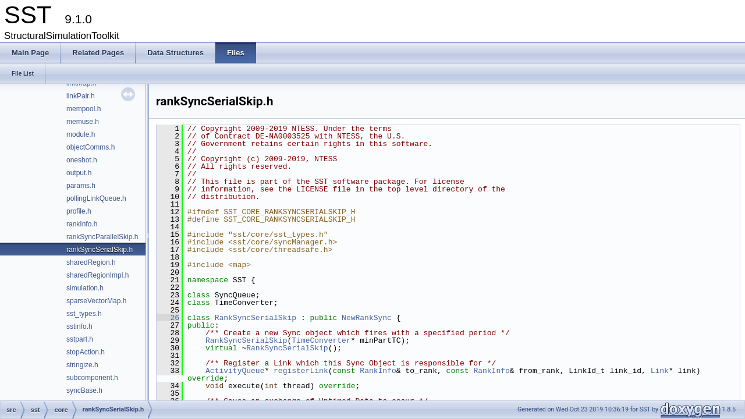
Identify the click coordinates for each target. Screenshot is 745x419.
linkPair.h (80, 96)
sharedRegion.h (91, 262)
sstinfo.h (79, 326)
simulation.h (85, 288)
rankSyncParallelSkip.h (102, 237)
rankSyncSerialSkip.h (99, 250)
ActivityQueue (234, 370)
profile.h (78, 211)
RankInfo (378, 370)
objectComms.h (90, 147)
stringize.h (82, 365)
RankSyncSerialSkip (255, 318)
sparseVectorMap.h (96, 301)
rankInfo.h (81, 224)
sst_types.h (84, 314)
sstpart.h (79, 339)
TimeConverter (321, 340)
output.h (78, 173)
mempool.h (83, 109)
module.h (80, 134)
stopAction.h (85, 352)
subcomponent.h (92, 378)
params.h (80, 186)
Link (660, 370)
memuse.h (82, 122)
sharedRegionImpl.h (97, 275)
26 (168, 318)
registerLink (301, 370)
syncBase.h (84, 390)
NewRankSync (367, 318)
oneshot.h (81, 160)
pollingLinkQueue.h (96, 198)
